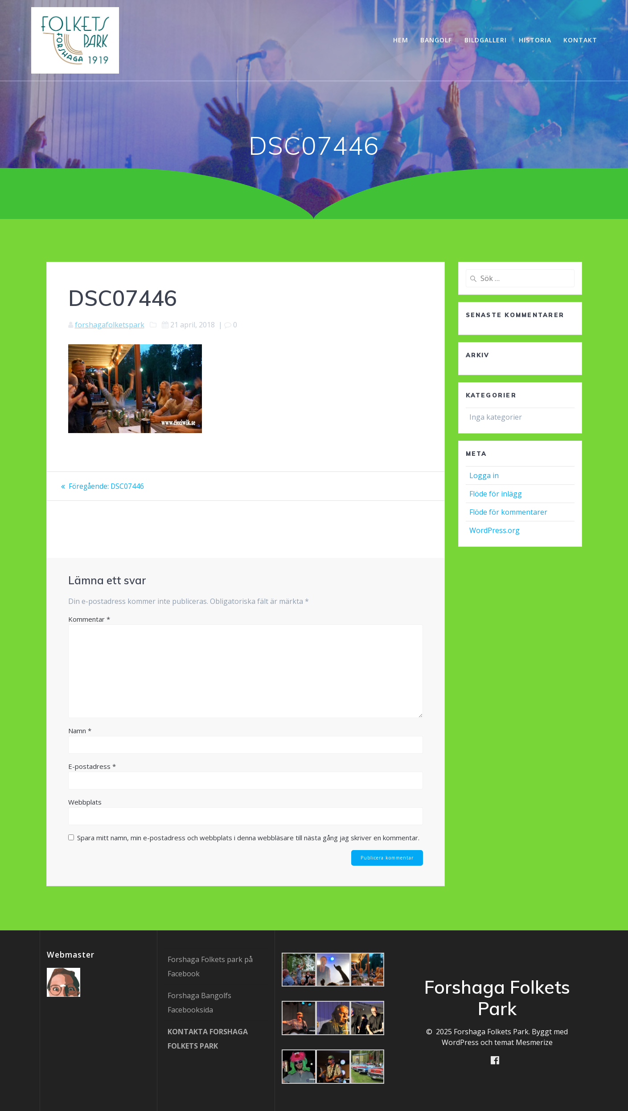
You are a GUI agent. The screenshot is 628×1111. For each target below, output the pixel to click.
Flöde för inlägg (495, 494)
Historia (535, 40)
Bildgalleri (485, 40)
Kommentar (89, 619)
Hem (400, 40)
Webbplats (85, 801)
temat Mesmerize (523, 1042)
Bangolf (436, 40)
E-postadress (92, 766)
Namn (79, 730)
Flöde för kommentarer (508, 512)
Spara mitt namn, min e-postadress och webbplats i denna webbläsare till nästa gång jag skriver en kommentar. (248, 837)
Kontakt (580, 40)
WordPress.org (494, 530)
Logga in (484, 475)
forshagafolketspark (109, 325)
